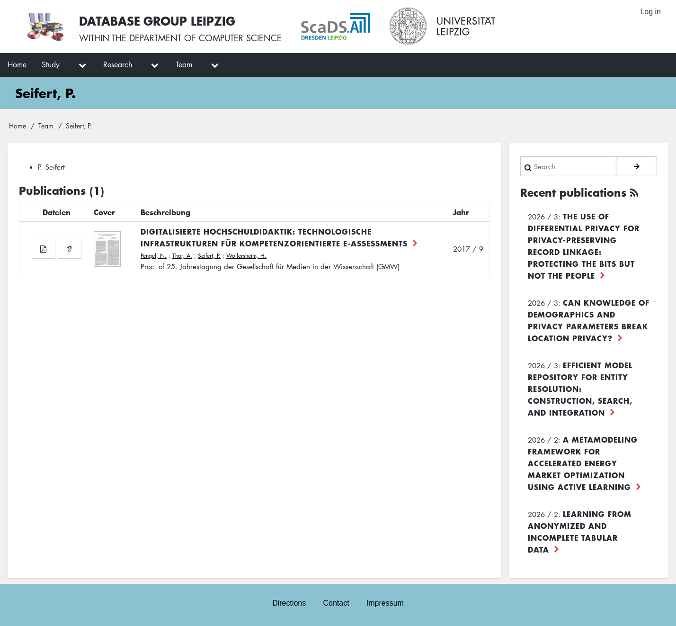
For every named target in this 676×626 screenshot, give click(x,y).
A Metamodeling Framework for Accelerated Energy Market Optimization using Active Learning (583, 463)
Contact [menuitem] (336, 603)
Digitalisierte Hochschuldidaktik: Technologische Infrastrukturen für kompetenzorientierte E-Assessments (274, 237)
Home (17, 125)
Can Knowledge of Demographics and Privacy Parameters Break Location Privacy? (588, 320)
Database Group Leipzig (157, 20)
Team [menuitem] (184, 64)
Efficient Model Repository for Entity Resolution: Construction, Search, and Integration (580, 388)
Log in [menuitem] (650, 12)
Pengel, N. (154, 256)
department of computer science (205, 38)
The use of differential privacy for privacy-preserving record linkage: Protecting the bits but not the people (584, 245)
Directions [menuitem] (289, 603)
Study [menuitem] (51, 64)
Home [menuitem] (17, 64)
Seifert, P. (209, 256)
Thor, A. (182, 256)
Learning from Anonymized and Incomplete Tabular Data (580, 531)
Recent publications (573, 192)
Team (45, 125)
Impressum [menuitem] (385, 603)
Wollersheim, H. (246, 256)
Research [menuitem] (117, 64)
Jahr (461, 212)
